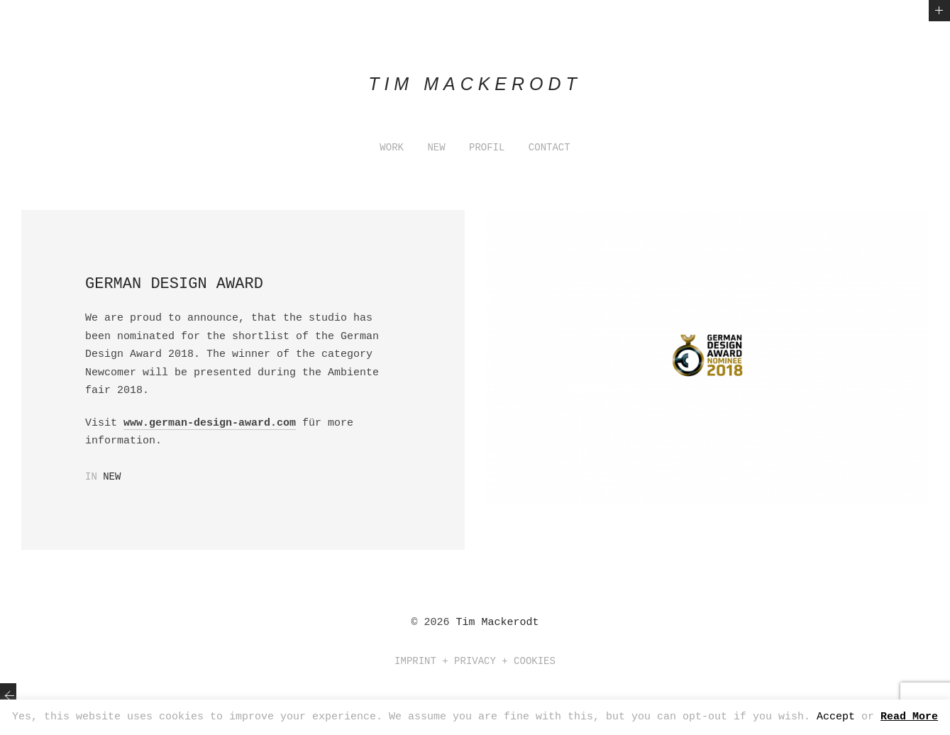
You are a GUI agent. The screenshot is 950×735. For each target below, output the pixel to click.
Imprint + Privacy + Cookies (475, 661)
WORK (392, 147)
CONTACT (549, 147)
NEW (436, 147)
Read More (909, 717)
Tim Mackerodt (496, 623)
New (112, 476)
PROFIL (486, 147)
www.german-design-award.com (209, 423)
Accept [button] (836, 717)
